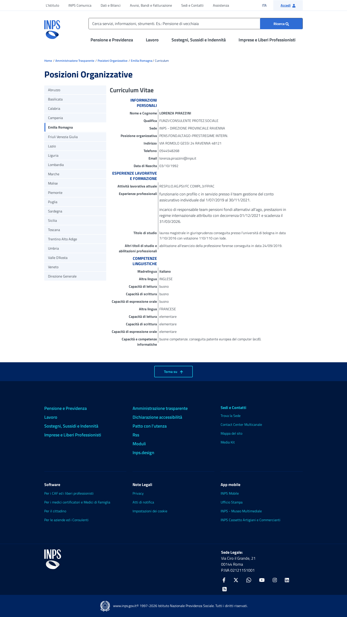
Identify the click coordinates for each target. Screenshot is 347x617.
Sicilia (52, 220)
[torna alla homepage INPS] (52, 28)
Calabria (54, 108)
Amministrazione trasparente (160, 408)
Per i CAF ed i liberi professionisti (69, 493)
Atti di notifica (143, 502)
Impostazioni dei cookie (150, 511)
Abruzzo (54, 90)
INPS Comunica (79, 5)
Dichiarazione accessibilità (157, 417)
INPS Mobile (230, 493)
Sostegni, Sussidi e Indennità (199, 39)
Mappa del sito (231, 433)
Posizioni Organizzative (112, 60)
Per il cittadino (55, 511)
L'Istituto (52, 5)
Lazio (52, 146)
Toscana (54, 229)
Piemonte (55, 192)
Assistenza (221, 5)
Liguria (53, 155)
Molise (53, 183)
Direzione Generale (62, 276)
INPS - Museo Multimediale (241, 511)
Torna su (173, 371)
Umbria (53, 248)
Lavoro (152, 39)
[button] (288, 5)
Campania (55, 117)
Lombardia (56, 164)
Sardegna (55, 211)
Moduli (139, 443)
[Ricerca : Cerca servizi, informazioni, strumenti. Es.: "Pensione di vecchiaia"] (281, 23)
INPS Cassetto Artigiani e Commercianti (250, 520)
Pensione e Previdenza (112, 39)
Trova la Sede (231, 415)
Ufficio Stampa (232, 502)
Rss (136, 434)
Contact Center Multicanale (241, 424)
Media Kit (228, 442)
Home (48, 60)
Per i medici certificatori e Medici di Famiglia (77, 502)
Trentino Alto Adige (62, 239)
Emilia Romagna (141, 60)
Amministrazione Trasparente (74, 60)
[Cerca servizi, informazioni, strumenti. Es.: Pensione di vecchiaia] (196, 23)
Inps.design (143, 452)
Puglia (52, 201)
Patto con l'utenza (150, 425)
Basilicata (55, 99)
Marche (53, 174)
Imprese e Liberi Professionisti (267, 39)
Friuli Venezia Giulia (63, 136)
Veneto (53, 267)
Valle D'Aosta (57, 257)
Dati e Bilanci (111, 5)
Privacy (138, 493)
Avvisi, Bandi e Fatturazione (151, 5)
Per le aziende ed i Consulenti (66, 520)
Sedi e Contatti (192, 5)
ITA (267, 5)
